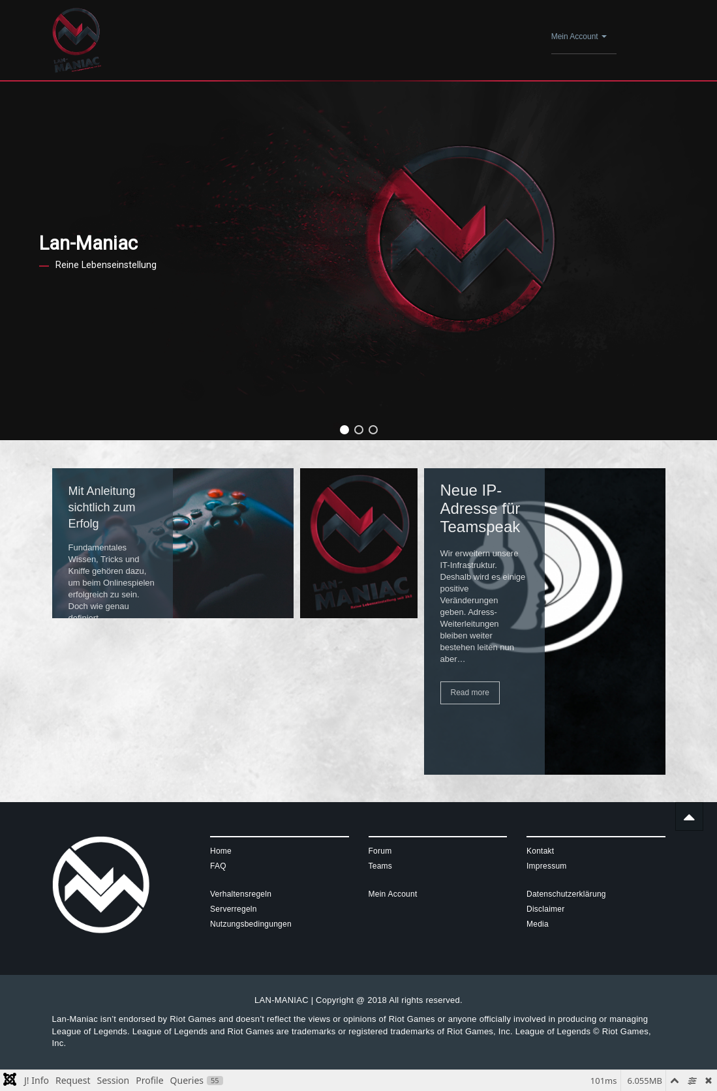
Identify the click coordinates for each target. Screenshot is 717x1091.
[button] (344, 429)
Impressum (546, 866)
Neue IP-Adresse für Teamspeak (480, 508)
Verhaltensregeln (240, 894)
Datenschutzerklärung (566, 894)
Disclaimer (545, 909)
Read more (470, 692)
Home (221, 851)
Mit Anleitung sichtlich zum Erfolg (102, 507)
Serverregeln (233, 909)
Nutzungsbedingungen (251, 924)
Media (537, 924)
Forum (380, 851)
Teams (381, 866)
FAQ (218, 866)
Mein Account (579, 36)
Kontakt (540, 851)
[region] (358, 261)
